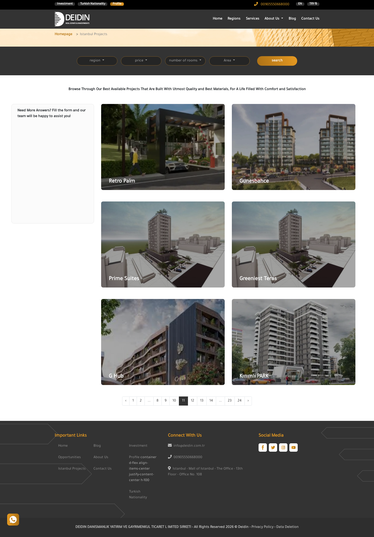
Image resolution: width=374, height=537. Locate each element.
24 (240, 401)
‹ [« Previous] (125, 401)
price (139, 61)
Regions (234, 19)
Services (252, 19)
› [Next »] (248, 401)
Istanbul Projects (72, 469)
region (95, 61)
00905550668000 (271, 5)
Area (228, 61)
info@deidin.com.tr (189, 446)
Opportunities (69, 458)
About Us (101, 458)
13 (201, 401)
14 (211, 401)
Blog (292, 19)
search (277, 61)
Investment (65, 4)
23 (230, 401)
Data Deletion (287, 527)
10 (174, 401)
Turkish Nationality (92, 4)
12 (192, 401)
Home (217, 19)
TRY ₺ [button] (313, 4)
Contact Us (310, 19)
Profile (117, 4)
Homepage (63, 35)
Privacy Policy (262, 527)
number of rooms (183, 61)
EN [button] (300, 4)
